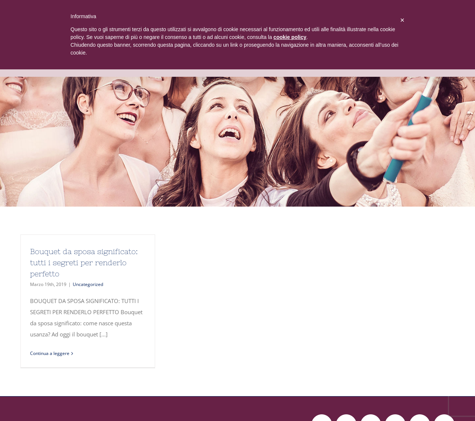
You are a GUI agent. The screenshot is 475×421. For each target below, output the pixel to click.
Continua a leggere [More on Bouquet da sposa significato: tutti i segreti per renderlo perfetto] (49, 353)
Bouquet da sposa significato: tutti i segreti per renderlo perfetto (84, 262)
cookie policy (290, 37)
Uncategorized (88, 284)
